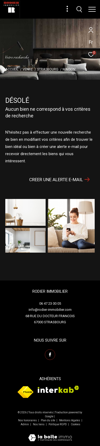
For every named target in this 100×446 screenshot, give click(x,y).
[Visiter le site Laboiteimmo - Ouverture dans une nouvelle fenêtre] (50, 434)
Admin (25, 424)
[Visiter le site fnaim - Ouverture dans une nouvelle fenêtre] (25, 392)
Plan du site (48, 420)
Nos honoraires (27, 420)
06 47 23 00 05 (50, 303)
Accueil (11, 69)
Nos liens (39, 424)
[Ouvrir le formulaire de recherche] (79, 9)
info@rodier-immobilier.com (50, 310)
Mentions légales (70, 420)
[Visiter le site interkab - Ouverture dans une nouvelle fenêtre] (58, 389)
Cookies (75, 424)
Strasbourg (47, 69)
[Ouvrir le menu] (92, 9)
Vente (28, 69)
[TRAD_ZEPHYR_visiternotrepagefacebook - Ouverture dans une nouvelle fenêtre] (50, 354)
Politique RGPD (58, 424)
